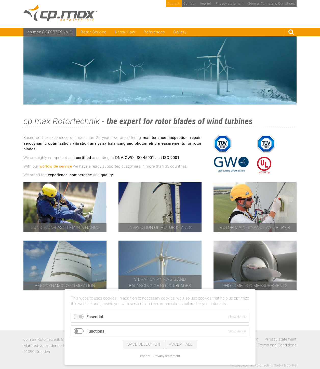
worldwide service (55, 166)
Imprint (145, 356)
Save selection (143, 344)
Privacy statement (167, 356)
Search (291, 32)
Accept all (181, 344)
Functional (95, 331)
